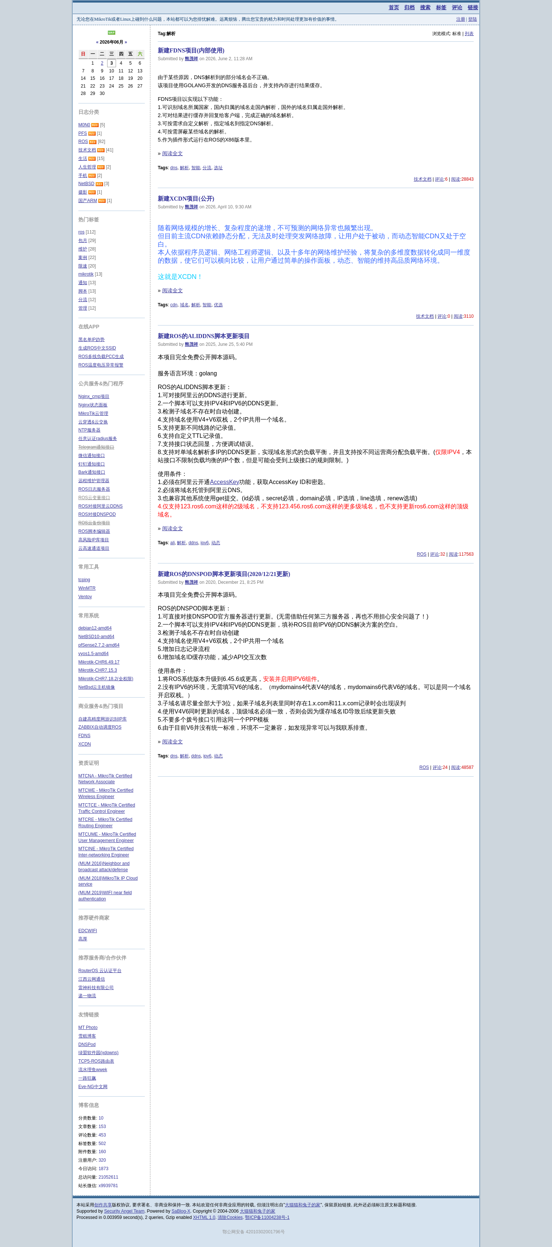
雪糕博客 (87, 1036)
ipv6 (205, 542)
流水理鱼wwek (92, 1069)
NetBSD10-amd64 (96, 636)
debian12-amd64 (95, 628)
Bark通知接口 (91, 472)
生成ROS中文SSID (97, 348)
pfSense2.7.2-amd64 (98, 645)
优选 (218, 304)
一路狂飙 (87, 1078)
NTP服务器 (89, 430)
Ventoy (85, 596)
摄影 (82, 192)
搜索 (425, 7)
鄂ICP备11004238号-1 (267, 1217)
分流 (206, 167)
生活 (82, 158)
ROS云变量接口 (94, 497)
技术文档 (423, 179)
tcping (84, 579)
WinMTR (87, 588)
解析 (184, 167)
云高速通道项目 (93, 548)
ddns (193, 542)
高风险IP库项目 (93, 539)
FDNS (84, 735)
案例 (82, 257)
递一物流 (87, 995)
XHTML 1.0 (204, 1217)
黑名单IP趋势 (91, 339)
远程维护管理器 (93, 480)
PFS (82, 133)
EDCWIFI (87, 930)
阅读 (455, 179)
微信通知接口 (91, 455)
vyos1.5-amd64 (93, 653)
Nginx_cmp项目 (93, 396)
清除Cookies (230, 1217)
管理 (82, 308)
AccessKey (224, 482)
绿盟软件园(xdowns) (98, 1052)
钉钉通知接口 (91, 464)
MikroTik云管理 (93, 413)
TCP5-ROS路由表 (96, 1061)
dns (173, 167)
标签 (441, 7)
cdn (173, 304)
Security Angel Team (124, 1211)
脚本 (82, 291)
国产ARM (87, 200)
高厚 (82, 938)
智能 (195, 167)
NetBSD (86, 183)
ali (172, 542)
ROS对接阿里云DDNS (100, 506)
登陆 (472, 19)
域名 (184, 304)
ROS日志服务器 (94, 489)
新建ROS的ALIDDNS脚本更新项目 (204, 336)
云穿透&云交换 (93, 422)
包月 (82, 240)
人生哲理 (87, 167)
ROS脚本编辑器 (94, 531)
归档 (409, 7)
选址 (218, 167)
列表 (469, 33)
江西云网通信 (91, 979)
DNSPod (87, 1044)
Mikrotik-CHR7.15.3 (97, 670)
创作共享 (103, 1204)
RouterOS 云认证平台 (100, 970)
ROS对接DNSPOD (97, 514)
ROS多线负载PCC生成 (101, 356)
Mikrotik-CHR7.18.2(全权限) (105, 678)
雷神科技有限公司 (96, 987)
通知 (82, 282)
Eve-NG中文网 (93, 1086)
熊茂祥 (191, 58)
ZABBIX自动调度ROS (100, 727)
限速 (82, 266)
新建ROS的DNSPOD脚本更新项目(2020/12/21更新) (224, 574)
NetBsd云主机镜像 (96, 687)
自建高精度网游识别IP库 (102, 719)
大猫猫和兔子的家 (302, 1204)
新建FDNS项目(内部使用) (191, 50)
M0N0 (84, 124)
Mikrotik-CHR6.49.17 (98, 662)
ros (81, 232)
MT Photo (88, 1027)
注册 (460, 19)
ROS (421, 554)
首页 (394, 7)
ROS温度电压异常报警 (100, 365)
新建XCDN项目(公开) (186, 198)
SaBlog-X (180, 1211)
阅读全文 (172, 153)
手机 (82, 175)
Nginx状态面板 (93, 405)
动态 (215, 542)
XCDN (84, 744)
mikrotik (85, 274)
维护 (82, 249)
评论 (457, 7)
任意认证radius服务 (97, 438)
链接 (473, 7)
